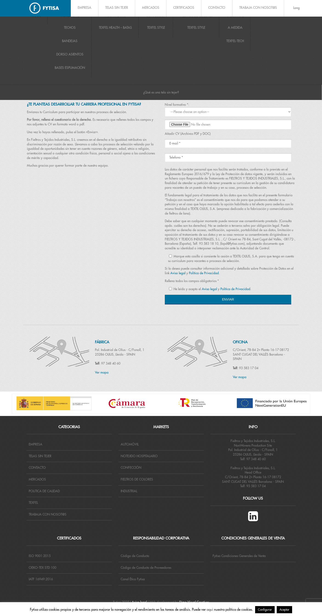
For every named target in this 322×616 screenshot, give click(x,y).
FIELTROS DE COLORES (137, 479)
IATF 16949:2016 (41, 579)
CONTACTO (216, 7)
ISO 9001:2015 (40, 555)
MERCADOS (150, 7)
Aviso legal (177, 273)
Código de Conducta (135, 555)
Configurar (265, 609)
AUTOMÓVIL (130, 444)
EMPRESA (84, 7)
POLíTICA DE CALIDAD (44, 491)
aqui (210, 609)
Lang (296, 7)
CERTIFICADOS (183, 7)
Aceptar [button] (284, 609)
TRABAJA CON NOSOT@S (258, 7)
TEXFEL (33, 502)
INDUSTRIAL (129, 491)
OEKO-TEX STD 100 (42, 567)
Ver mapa (101, 372)
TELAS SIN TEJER (116, 7)
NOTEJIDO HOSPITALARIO (139, 456)
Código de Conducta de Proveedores (146, 567)
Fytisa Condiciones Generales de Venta (239, 555)
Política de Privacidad (204, 273)
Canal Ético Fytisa (133, 579)
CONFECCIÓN (131, 467)
